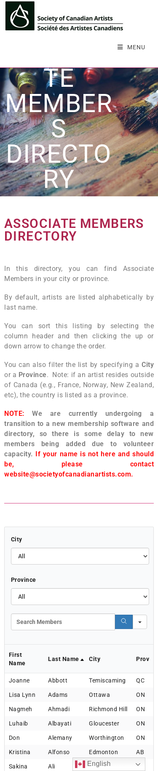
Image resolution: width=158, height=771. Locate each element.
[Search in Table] (63, 619)
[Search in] (140, 620)
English (93, 764)
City (16, 537)
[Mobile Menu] (131, 47)
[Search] (124, 620)
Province (23, 577)
